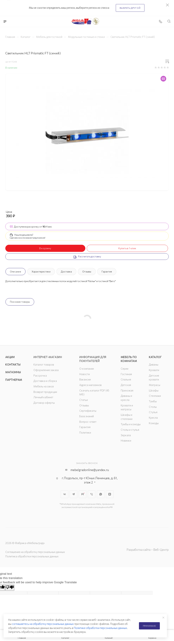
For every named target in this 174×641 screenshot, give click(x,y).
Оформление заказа (46, 370)
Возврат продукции (45, 391)
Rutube (82, 494)
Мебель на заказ (43, 386)
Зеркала (126, 435)
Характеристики (41, 271)
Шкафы (153, 390)
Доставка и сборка (45, 380)
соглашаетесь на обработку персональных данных (43, 623)
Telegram (73, 494)
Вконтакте (64, 494)
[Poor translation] (9, 588)
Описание (15, 271)
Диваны (153, 364)
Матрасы (154, 384)
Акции (10, 357)
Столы (153, 406)
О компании (86, 368)
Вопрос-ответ (87, 421)
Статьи (83, 399)
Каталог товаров (43, 364)
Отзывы (86, 271)
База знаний (86, 416)
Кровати (154, 370)
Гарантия (107, 271)
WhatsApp (100, 494)
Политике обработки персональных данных (100, 627)
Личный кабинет (43, 397)
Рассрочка (40, 375)
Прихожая (127, 390)
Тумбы (153, 401)
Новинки (126, 440)
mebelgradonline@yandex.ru (89, 470)
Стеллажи (155, 395)
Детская (126, 384)
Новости (84, 374)
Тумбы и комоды (131, 424)
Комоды (154, 423)
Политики (85, 432)
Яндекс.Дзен (109, 494)
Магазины (13, 372)
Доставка (66, 271)
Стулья (153, 412)
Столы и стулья (130, 429)
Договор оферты (44, 402)
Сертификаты (87, 410)
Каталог (155, 357)
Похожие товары (20, 301)
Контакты (12, 364)
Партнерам (13, 379)
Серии (124, 368)
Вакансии (85, 379)
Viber (91, 494)
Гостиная (126, 374)
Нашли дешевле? (23, 234)
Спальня (126, 379)
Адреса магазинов (90, 384)
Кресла (153, 417)
